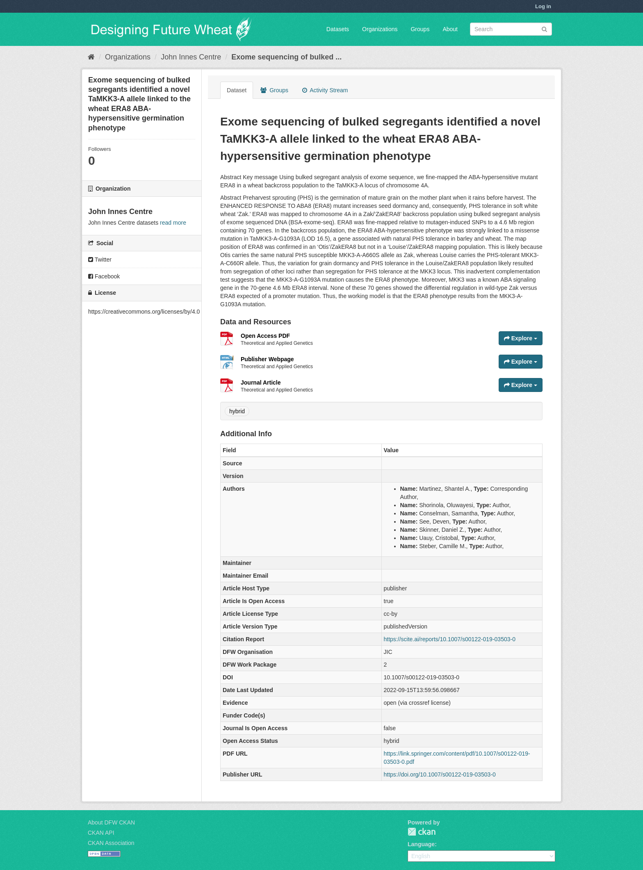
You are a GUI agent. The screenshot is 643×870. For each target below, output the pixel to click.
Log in (543, 6)
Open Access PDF (265, 336)
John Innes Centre (191, 57)
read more (173, 222)
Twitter (100, 259)
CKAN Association (111, 843)
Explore (520, 338)
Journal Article (261, 382)
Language (421, 844)
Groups (419, 29)
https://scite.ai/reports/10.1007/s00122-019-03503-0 (449, 639)
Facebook (104, 276)
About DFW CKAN (111, 822)
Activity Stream (325, 90)
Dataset (236, 90)
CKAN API (101, 832)
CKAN (422, 831)
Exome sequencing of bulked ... (286, 57)
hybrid (237, 411)
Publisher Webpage (267, 359)
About (450, 29)
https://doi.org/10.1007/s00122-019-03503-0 (440, 774)
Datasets (337, 29)
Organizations (379, 29)
